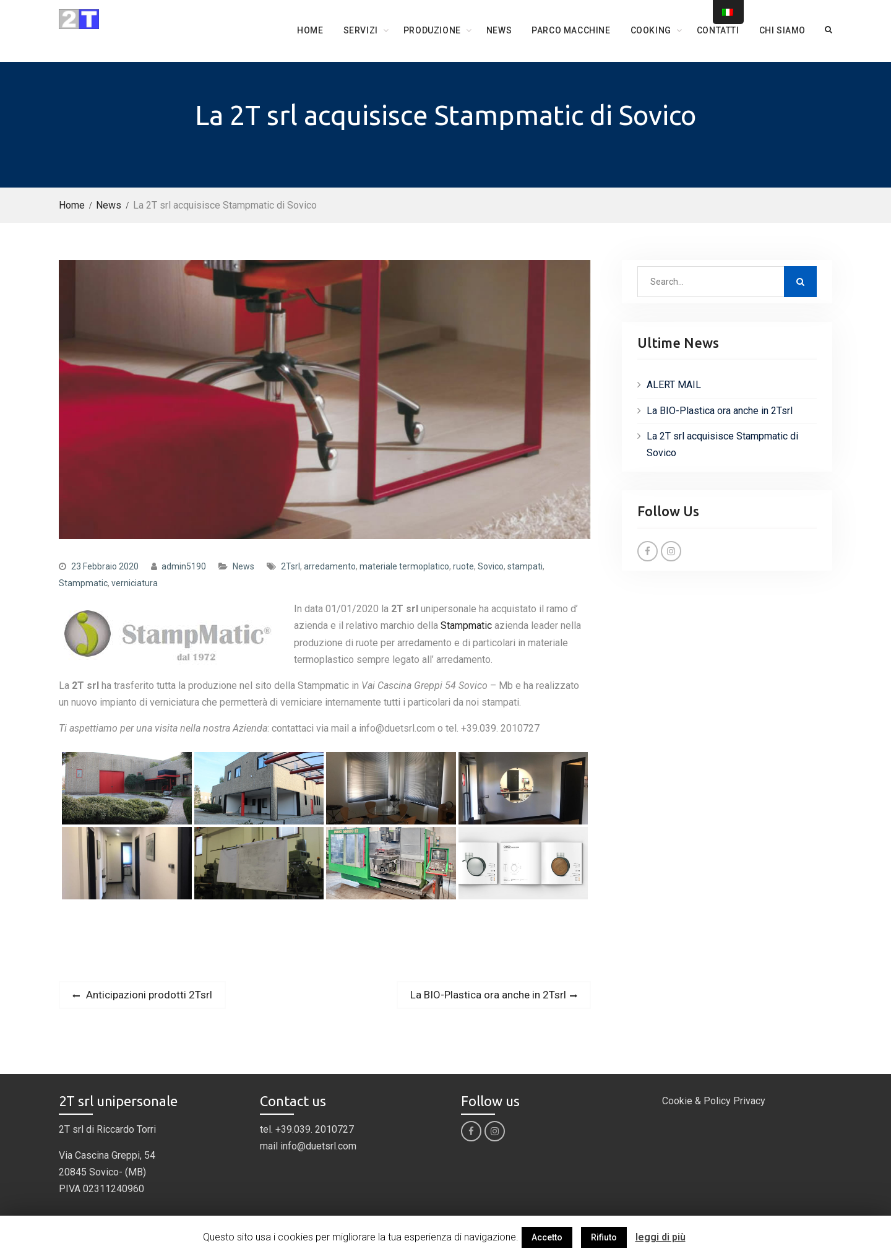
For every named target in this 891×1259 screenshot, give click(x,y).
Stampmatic (83, 583)
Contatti (718, 30)
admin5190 (183, 566)
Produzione (432, 30)
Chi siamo (782, 30)
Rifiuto (604, 1237)
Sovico (491, 566)
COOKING (651, 30)
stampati (525, 566)
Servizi (360, 30)
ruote (463, 566)
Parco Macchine (571, 30)
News (499, 30)
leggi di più (660, 1237)
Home (310, 30)
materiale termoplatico (404, 566)
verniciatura (134, 583)
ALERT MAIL (674, 385)
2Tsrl (290, 566)
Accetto (547, 1237)
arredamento (330, 566)
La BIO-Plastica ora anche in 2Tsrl (720, 411)
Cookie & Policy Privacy (713, 1101)
